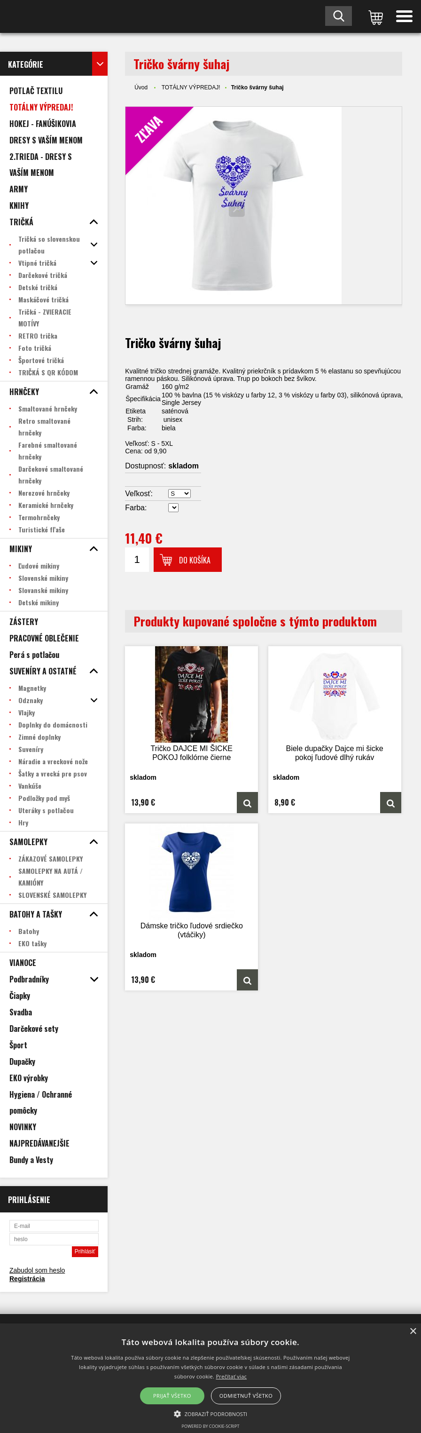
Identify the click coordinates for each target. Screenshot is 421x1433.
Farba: (136, 508)
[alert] (210, 1378)
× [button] (412, 1331)
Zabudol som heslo (37, 1270)
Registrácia (27, 1279)
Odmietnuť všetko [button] (246, 1395)
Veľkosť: (139, 494)
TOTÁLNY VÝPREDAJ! (191, 87)
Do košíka (194, 560)
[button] (211, 1413)
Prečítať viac (231, 1376)
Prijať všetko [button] (172, 1395)
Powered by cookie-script (211, 1426)
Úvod (141, 87)
